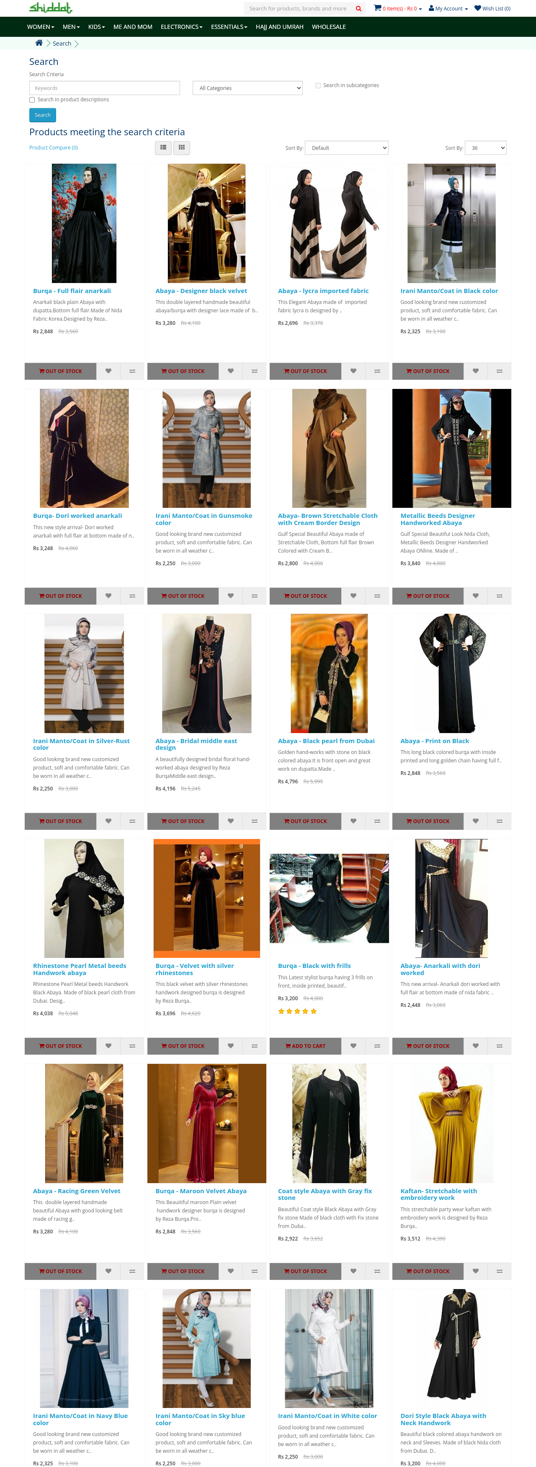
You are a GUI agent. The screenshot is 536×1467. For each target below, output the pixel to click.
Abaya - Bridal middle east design (196, 744)
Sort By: (295, 148)
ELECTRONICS (182, 27)
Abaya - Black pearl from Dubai (326, 740)
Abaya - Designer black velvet (201, 290)
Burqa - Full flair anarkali (72, 290)
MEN (71, 27)
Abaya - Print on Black (435, 740)
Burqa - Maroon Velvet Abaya (201, 1190)
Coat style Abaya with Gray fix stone (325, 1194)
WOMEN (40, 27)
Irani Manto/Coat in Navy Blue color (80, 1419)
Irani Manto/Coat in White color (327, 1415)
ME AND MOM (132, 27)
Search (62, 43)
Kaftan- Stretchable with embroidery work (439, 1194)
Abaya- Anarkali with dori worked (441, 969)
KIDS (96, 27)
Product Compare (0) (53, 147)
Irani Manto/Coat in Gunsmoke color (204, 519)
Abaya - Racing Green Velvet (77, 1190)
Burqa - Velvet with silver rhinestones (195, 969)
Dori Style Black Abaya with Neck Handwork (444, 1419)
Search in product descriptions (69, 99)
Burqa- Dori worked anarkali (77, 515)
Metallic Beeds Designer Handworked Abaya (438, 519)
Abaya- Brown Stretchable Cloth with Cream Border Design (328, 519)
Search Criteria (46, 74)
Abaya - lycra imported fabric (323, 290)
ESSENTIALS (229, 27)
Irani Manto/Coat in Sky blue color (200, 1419)
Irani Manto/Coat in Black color (449, 290)
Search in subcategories (347, 85)
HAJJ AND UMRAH (280, 27)
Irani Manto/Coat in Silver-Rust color (81, 744)
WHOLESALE (329, 27)
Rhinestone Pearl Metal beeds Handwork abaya (79, 969)
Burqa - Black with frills (314, 965)
